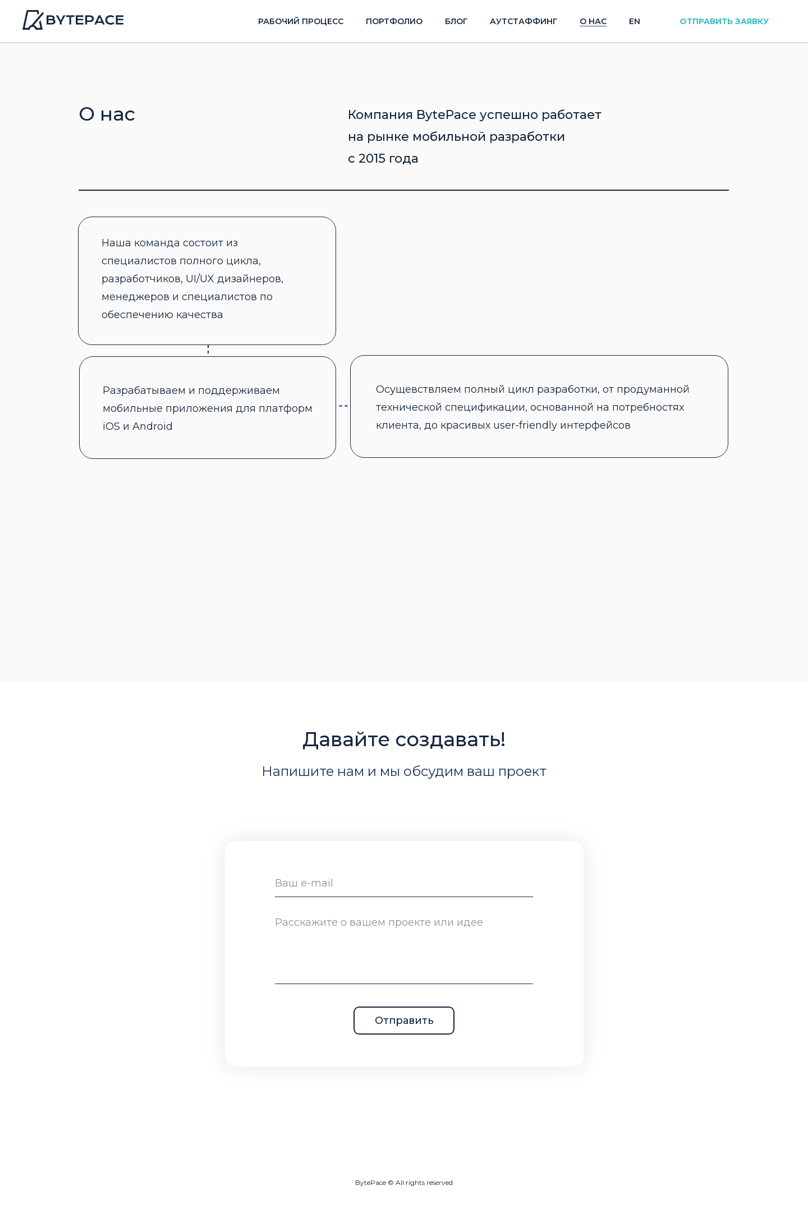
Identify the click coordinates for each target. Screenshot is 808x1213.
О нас (593, 21)
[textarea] (404, 946)
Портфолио (394, 21)
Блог (456, 21)
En (634, 21)
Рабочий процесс (300, 21)
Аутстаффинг (523, 21)
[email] (404, 883)
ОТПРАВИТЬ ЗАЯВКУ (724, 21)
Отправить (404, 1020)
